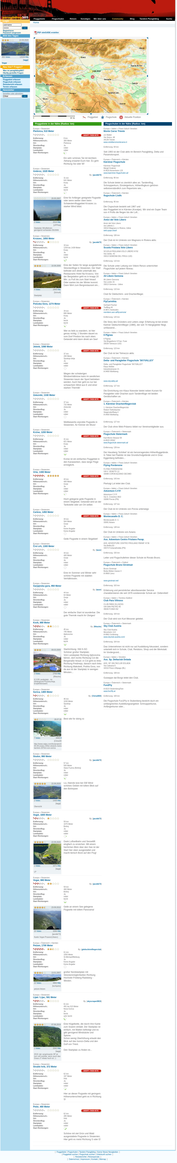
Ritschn (97, 627)
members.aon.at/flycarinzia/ (115, 312)
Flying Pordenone (113, 465)
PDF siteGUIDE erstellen (48, 33)
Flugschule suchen (87, 1154)
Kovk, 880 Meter (41, 622)
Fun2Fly (108, 685)
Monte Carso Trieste (114, 131)
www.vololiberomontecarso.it (115, 142)
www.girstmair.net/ (111, 581)
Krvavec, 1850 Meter (43, 238)
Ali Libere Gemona (113, 276)
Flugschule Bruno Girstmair (118, 565)
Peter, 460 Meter (41, 1106)
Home (36, 22)
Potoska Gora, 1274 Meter (46, 304)
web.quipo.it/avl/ (110, 231)
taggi (25, 60)
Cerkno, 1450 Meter (43, 512)
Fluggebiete (61, 1152)
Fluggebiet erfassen (11, 80)
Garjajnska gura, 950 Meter (47, 586)
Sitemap (102, 1159)
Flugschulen (73, 1152)
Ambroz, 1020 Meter (43, 171)
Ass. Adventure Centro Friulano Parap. (124, 539)
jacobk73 (97, 175)
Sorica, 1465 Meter (43, 692)
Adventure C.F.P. (112, 491)
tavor (99, 550)
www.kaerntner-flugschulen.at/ (116, 173)
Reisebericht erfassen (12, 84)
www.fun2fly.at (109, 691)
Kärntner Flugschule (114, 162)
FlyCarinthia (110, 301)
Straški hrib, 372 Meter (45, 1066)
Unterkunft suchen (103, 1154)
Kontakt (94, 1159)
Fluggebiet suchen (70, 1154)
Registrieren (8, 31)
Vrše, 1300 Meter (41, 472)
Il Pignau (108, 335)
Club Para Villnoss (113, 600)
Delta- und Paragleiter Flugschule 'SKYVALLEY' (129, 360)
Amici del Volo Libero (115, 219)
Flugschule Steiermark (115, 434)
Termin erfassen (10, 87)
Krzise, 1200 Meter (43, 432)
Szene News (102, 1152)
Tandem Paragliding (87, 1152)
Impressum (85, 1159)
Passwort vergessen (12, 33)
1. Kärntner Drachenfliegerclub (120, 404)
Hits (26, 57)
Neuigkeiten (113, 1152)
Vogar (4, 63)
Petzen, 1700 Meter (43, 945)
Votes (7, 57)
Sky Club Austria (112, 626)
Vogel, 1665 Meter (42, 815)
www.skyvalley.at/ (111, 381)
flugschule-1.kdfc (113, 195)
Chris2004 (96, 696)
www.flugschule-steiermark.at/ (116, 443)
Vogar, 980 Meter (42, 880)
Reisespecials (94, 1157)
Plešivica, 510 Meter (43, 131)
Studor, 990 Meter (42, 756)
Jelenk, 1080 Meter (43, 346)
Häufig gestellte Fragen (13, 73)
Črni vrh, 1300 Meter (43, 546)
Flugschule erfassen (12, 82)
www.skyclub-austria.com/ (114, 637)
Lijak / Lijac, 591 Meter (45, 997)
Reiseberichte (81, 1157)
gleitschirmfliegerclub (91, 949)
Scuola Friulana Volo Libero (118, 247)
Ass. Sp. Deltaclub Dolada (117, 659)
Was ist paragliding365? (13, 71)
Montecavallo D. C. (113, 516)
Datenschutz (74, 1159)
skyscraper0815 (94, 1001)
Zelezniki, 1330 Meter (44, 395)
